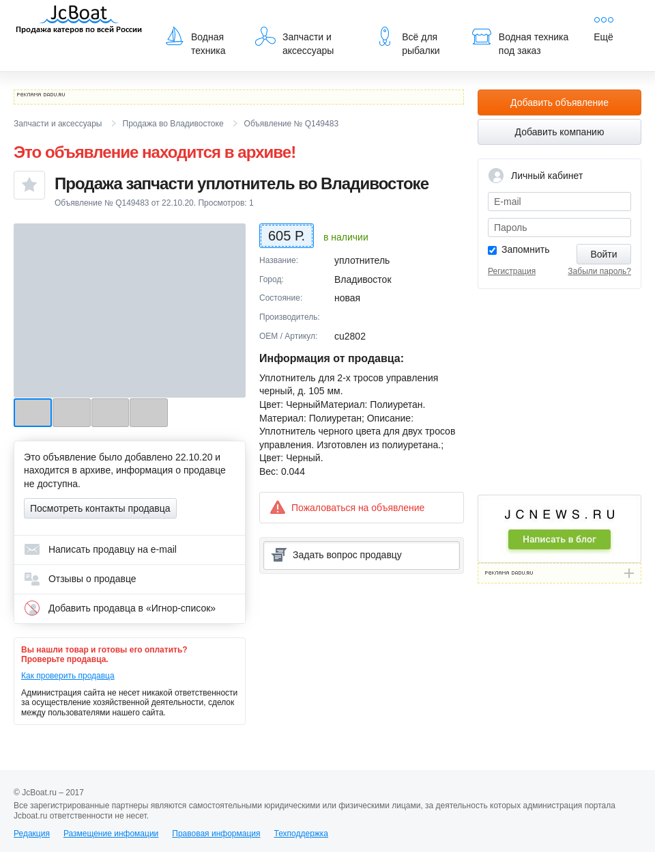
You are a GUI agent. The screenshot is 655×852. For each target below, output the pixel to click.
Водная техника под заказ (519, 41)
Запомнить (525, 249)
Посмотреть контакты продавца (100, 508)
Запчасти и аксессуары (294, 41)
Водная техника (195, 41)
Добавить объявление (559, 102)
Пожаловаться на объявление (347, 507)
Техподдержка (301, 833)
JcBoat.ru (79, 20)
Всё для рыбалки (407, 41)
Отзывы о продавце (80, 579)
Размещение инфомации (110, 833)
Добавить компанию (560, 131)
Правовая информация (216, 833)
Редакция (32, 833)
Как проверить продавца (68, 676)
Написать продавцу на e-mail (100, 549)
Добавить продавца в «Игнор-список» (120, 608)
